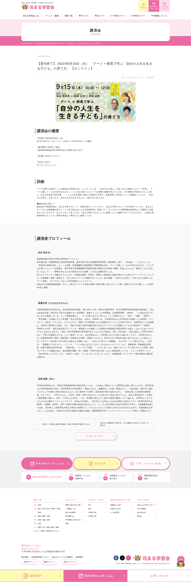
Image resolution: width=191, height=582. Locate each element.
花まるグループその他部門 (62, 557)
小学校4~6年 (92, 516)
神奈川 (53, 509)
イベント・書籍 (52, 16)
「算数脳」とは (70, 509)
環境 (66, 524)
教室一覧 (69, 16)
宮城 (39, 505)
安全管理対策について (40, 557)
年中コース (84, 16)
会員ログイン (29, 562)
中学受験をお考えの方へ (73, 520)
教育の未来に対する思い (73, 505)
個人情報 (24, 557)
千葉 (43, 509)
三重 (48, 516)
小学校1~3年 (92, 513)
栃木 (39, 513)
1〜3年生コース (118, 16)
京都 (39, 520)
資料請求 (132, 8)
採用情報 (79, 557)
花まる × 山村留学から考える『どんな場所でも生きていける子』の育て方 (124, 424)
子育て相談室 (141, 509)
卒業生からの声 (115, 509)
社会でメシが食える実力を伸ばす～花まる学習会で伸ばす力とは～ (66, 424)
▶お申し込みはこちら (47, 165)
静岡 (43, 516)
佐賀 (48, 527)
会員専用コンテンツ (162, 8)
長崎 (57, 527)
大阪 (43, 520)
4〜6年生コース (138, 16)
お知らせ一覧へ (95, 436)
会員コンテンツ (69, 562)
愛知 (39, 516)
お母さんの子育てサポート (146, 505)
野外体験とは (69, 516)
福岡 (39, 527)
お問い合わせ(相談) (149, 463)
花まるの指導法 (70, 513)
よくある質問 (114, 513)
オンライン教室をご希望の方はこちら (46, 531)
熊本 (52, 527)
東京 (39, 509)
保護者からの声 (115, 505)
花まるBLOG (141, 513)
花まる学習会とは (31, 16)
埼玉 (48, 509)
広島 (39, 524)
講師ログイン (48, 562)
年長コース (100, 16)
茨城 (58, 509)
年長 (89, 509)
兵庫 (48, 520)
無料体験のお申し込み (147, 8)
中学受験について (159, 16)
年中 (89, 505)
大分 (43, 527)
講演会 (139, 516)
